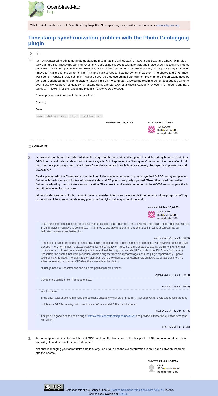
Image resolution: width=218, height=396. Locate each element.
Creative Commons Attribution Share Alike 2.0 (137, 390)
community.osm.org (167, 25)
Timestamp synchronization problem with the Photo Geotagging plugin (108, 40)
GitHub (123, 394)
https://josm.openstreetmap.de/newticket (111, 316)
